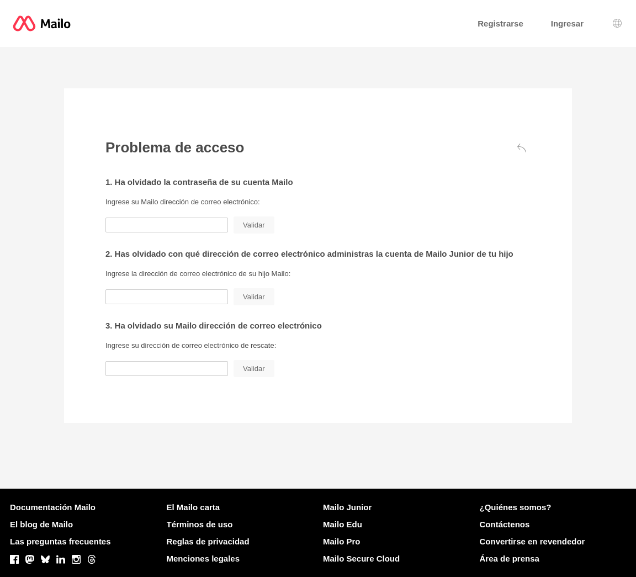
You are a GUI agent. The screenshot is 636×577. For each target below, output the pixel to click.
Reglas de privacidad (208, 541)
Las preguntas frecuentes (60, 541)
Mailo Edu (342, 524)
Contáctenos (505, 524)
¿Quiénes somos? (516, 507)
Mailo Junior (347, 507)
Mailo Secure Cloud (361, 558)
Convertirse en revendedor (532, 541)
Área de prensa (509, 558)
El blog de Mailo (41, 524)
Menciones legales (203, 558)
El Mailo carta (193, 507)
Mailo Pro (342, 541)
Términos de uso (200, 524)
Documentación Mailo (53, 507)
